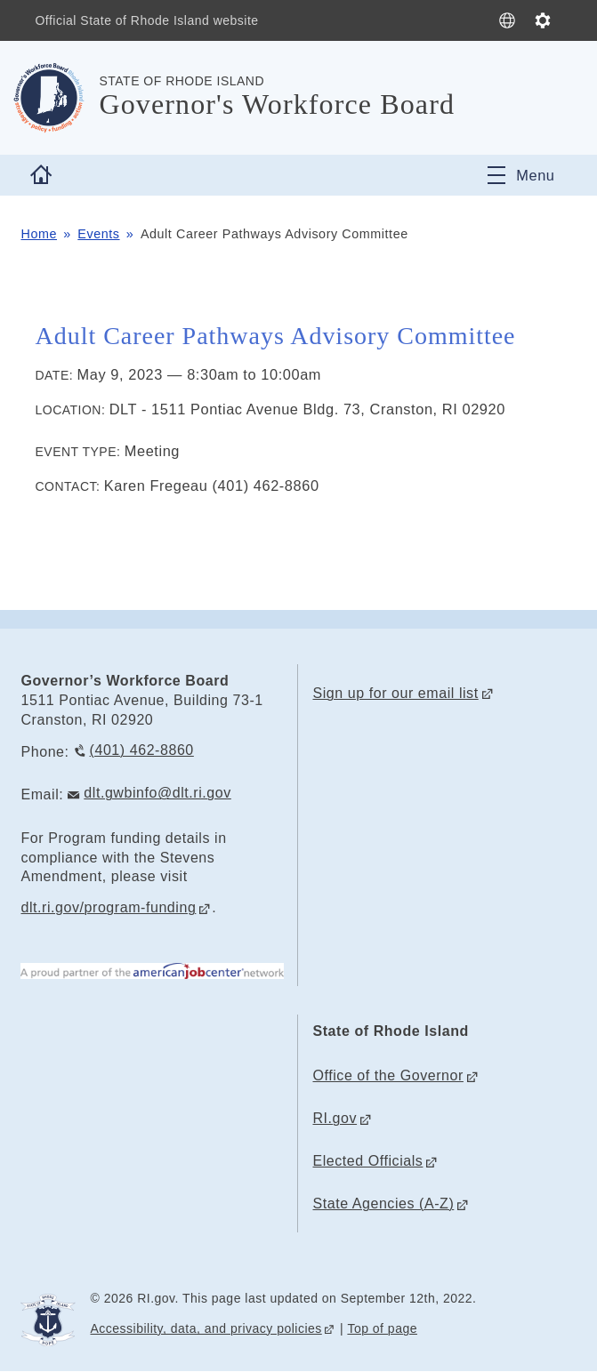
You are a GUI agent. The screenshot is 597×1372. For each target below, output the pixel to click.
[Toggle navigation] (521, 175)
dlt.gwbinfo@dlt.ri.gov (157, 792)
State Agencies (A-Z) (383, 1203)
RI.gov (334, 1118)
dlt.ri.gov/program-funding (108, 907)
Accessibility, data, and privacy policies (205, 1328)
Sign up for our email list (395, 693)
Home (38, 234)
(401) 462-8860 (142, 750)
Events (98, 234)
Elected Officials (367, 1160)
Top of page (382, 1328)
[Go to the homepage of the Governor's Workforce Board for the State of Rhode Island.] (59, 97)
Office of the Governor (387, 1075)
